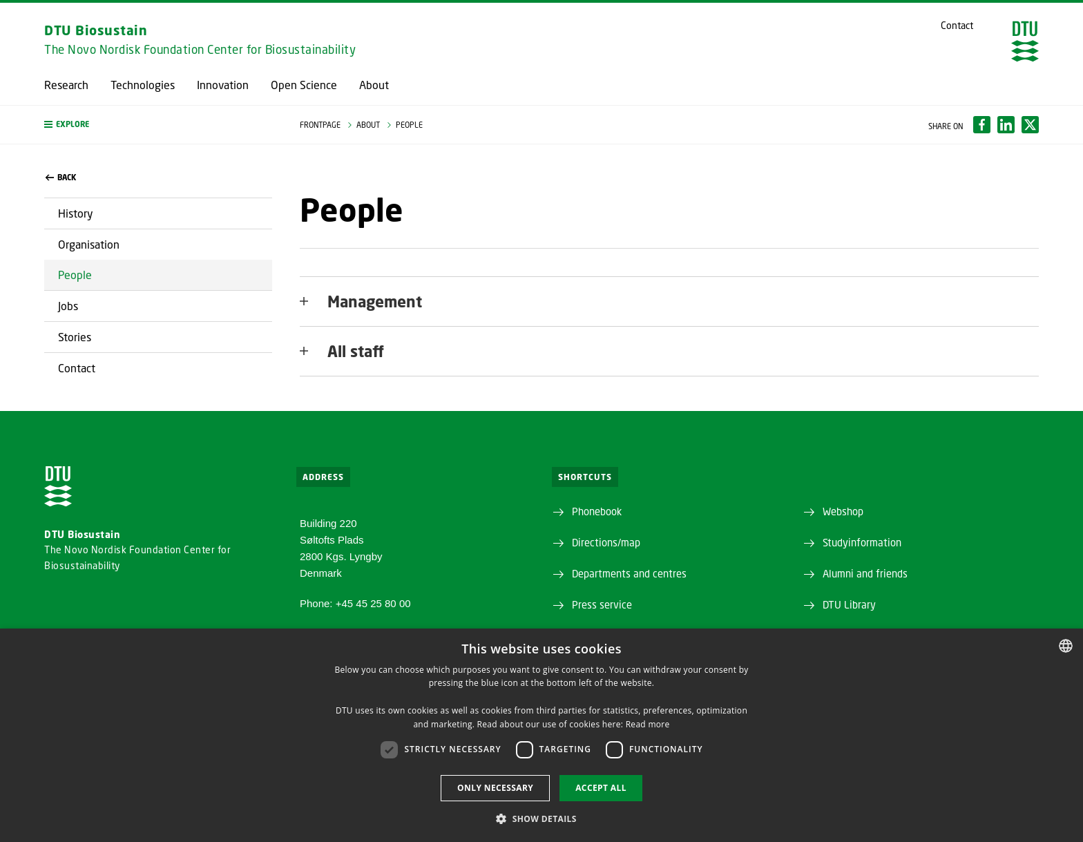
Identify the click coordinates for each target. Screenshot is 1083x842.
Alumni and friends (865, 573)
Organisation (88, 244)
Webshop (843, 511)
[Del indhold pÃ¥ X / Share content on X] (1030, 124)
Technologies (143, 84)
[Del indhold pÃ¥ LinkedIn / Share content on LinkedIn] (1006, 124)
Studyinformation (862, 542)
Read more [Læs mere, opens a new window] (648, 724)
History (75, 213)
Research (66, 84)
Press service (602, 604)
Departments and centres (629, 573)
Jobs (68, 305)
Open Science (304, 84)
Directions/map (606, 542)
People (75, 274)
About (374, 84)
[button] (158, 124)
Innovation (223, 84)
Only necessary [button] (495, 788)
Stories (74, 336)
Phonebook (597, 511)
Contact (957, 25)
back (61, 177)
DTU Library (849, 604)
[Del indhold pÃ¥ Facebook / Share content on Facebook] (981, 124)
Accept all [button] (600, 788)
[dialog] (541, 735)
